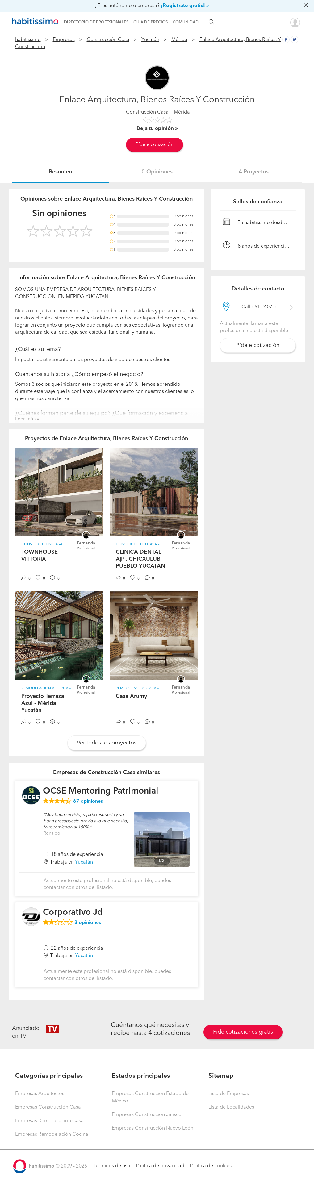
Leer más (25, 419)
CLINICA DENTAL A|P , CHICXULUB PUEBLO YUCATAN (140, 559)
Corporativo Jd (73, 912)
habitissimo (28, 39)
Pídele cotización (155, 144)
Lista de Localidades (231, 1107)
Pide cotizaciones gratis (243, 1032)
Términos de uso (112, 1166)
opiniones (88, 801)
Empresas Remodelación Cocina (51, 1134)
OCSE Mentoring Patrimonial (100, 791)
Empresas (64, 39)
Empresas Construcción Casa (48, 1107)
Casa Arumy (131, 696)
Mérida (179, 39)
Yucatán (150, 39)
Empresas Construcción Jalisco (147, 1114)
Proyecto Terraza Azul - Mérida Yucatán (42, 703)
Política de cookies (211, 1166)
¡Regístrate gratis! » (185, 5)
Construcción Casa (108, 39)
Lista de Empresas (228, 1093)
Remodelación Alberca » (46, 688)
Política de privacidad (160, 1166)
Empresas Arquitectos (39, 1093)
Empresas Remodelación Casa (49, 1121)
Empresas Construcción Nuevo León (152, 1128)
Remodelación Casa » (137, 688)
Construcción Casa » (43, 544)
